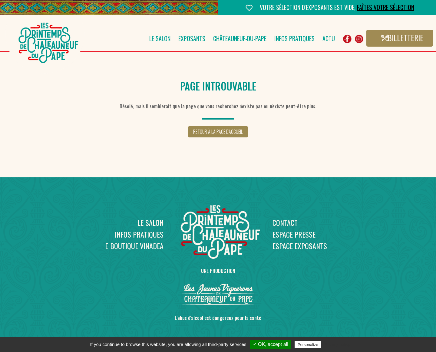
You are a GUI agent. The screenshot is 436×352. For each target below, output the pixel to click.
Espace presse (293, 234)
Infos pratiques (294, 39)
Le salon (159, 39)
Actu (328, 39)
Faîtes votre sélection (385, 7)
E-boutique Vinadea (134, 245)
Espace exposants (299, 245)
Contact (285, 222)
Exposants (191, 39)
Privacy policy (337, 344)
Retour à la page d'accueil (218, 131)
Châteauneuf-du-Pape (239, 39)
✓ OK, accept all (270, 344)
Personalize (308, 344)
